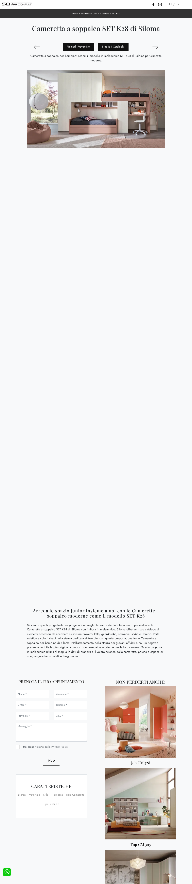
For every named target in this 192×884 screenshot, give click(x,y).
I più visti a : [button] (51, 804)
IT (170, 4)
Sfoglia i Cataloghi (113, 47)
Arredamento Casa (89, 13)
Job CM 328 (140, 763)
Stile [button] (45, 795)
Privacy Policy (59, 747)
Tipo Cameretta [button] (75, 795)
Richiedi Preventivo (78, 47)
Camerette (104, 13)
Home (75, 13)
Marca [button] (22, 795)
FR (177, 4)
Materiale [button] (34, 795)
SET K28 (116, 13)
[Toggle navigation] (187, 4)
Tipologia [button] (57, 795)
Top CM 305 (141, 844)
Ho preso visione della (45, 747)
